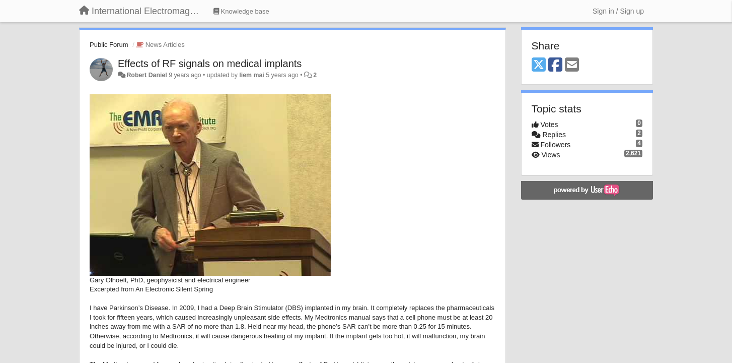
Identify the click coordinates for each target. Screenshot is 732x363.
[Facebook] (555, 65)
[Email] (572, 65)
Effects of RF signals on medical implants (210, 63)
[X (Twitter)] (539, 65)
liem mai (251, 75)
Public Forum (109, 44)
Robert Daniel (146, 75)
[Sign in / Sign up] (618, 11)
